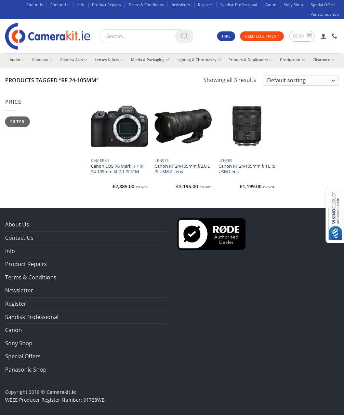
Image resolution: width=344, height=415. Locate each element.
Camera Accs (73, 60)
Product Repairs (106, 4)
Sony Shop (293, 4)
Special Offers (323, 4)
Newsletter (180, 4)
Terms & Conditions (146, 4)
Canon (270, 4)
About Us (34, 4)
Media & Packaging (150, 60)
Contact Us (59, 4)
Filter (17, 121)
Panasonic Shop (324, 14)
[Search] (184, 36)
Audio (17, 60)
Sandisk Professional (238, 4)
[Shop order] (301, 80)
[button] (302, 36)
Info (80, 4)
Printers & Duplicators (250, 60)
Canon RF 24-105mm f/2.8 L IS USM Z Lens (182, 169)
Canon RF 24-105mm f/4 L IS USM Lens (247, 169)
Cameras (42, 60)
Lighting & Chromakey (198, 60)
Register (205, 4)
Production (292, 60)
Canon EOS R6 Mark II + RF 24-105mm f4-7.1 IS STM (118, 169)
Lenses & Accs (109, 60)
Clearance (323, 60)
